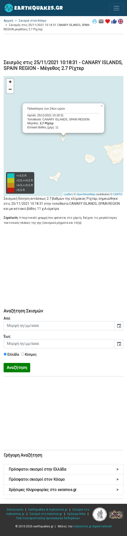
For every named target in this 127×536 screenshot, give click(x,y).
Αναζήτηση (17, 367)
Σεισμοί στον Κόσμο (32, 20)
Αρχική (8, 20)
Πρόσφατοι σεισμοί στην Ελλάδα (63, 469)
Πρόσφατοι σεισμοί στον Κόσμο (63, 479)
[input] (59, 325)
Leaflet (68, 194)
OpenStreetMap (85, 194)
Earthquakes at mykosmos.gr (47, 509)
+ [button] (10, 82)
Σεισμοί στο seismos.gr (45, 514)
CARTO (117, 194)
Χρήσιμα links (76, 514)
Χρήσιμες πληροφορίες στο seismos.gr (63, 489)
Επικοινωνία (15, 509)
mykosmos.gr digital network (92, 526)
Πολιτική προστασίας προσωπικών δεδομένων (48, 518)
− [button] (10, 89)
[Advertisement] (63, 46)
